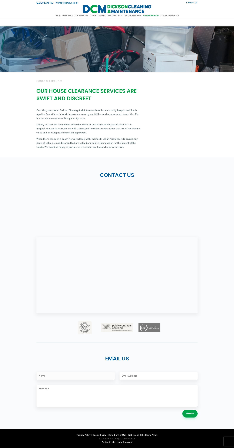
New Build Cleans (115, 15)
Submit (190, 413)
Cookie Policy (99, 435)
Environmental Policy (170, 15)
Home (57, 15)
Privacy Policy (83, 435)
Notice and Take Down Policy (142, 435)
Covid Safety (67, 15)
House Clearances (151, 15)
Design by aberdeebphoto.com (117, 442)
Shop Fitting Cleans (133, 15)
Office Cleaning (81, 15)
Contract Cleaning (98, 15)
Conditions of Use (117, 435)
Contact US (192, 3)
